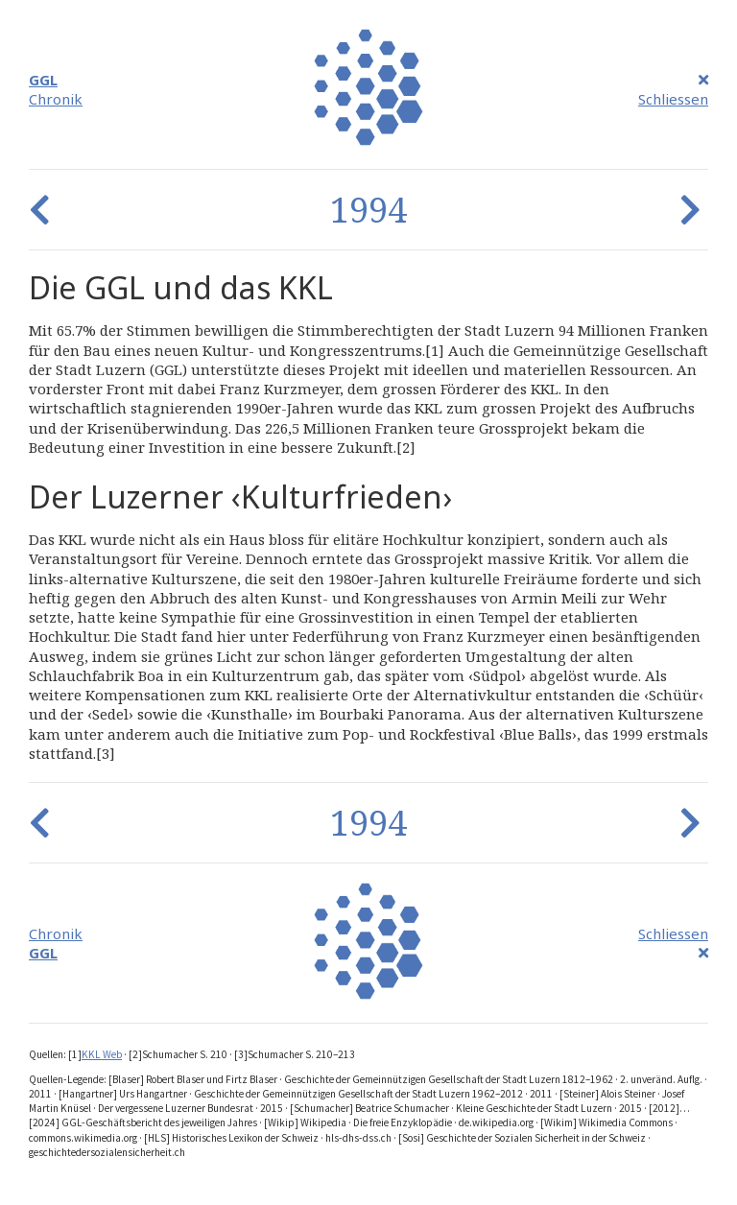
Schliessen (673, 98)
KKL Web (102, 1054)
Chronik (56, 98)
